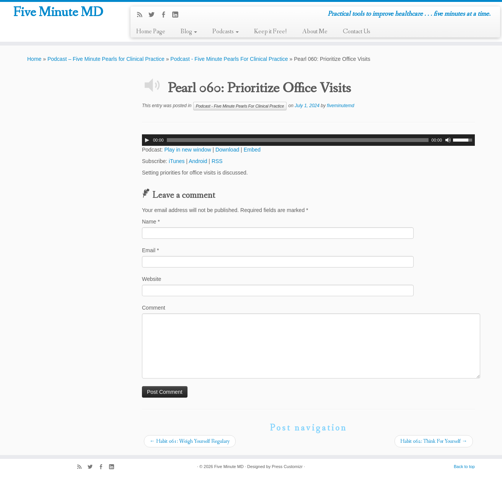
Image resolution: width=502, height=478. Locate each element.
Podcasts (225, 31)
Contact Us (356, 31)
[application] (308, 140)
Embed (252, 150)
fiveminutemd (340, 105)
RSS (217, 161)
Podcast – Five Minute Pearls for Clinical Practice (106, 59)
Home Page (150, 31)
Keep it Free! (270, 31)
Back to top (464, 466)
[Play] (147, 140)
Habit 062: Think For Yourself (433, 441)
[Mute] (448, 140)
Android (198, 161)
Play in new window (187, 150)
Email (150, 250)
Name (151, 222)
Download (227, 150)
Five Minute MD (58, 15)
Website (151, 279)
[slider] (298, 140)
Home (34, 59)
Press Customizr (287, 466)
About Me (315, 31)
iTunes (177, 161)
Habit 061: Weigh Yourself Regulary (190, 441)
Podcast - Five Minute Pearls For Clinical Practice (229, 59)
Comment (153, 308)
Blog (189, 31)
